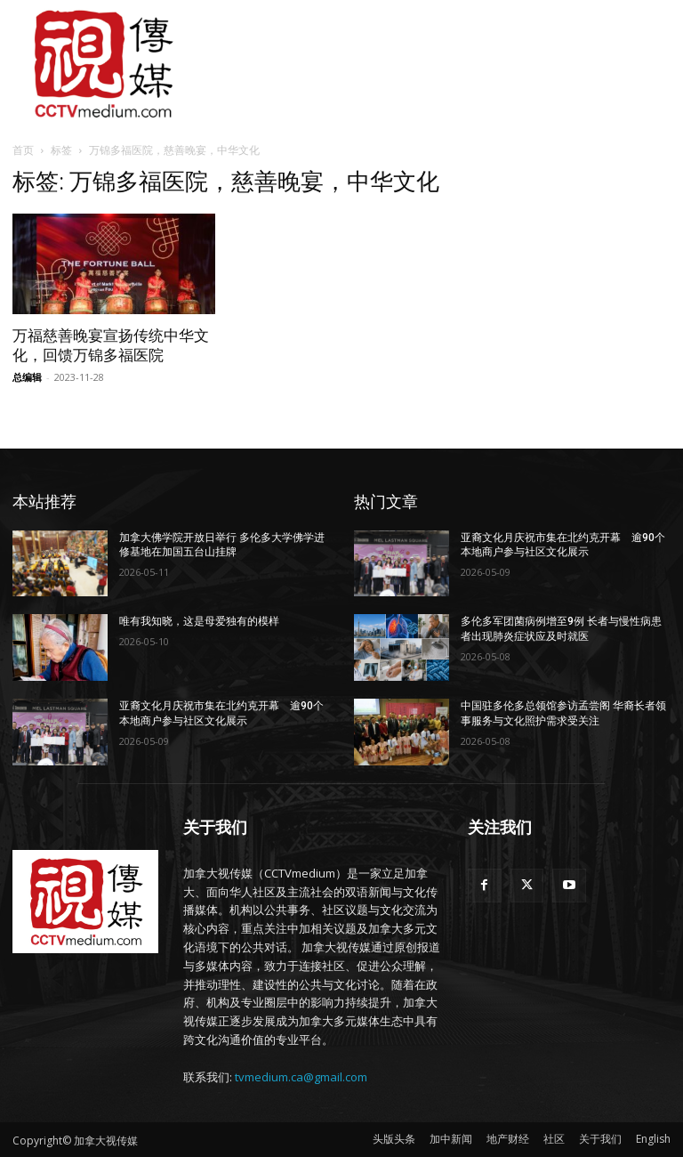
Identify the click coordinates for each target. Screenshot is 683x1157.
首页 (23, 150)
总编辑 (27, 377)
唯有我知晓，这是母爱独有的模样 (199, 621)
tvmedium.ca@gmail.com (301, 1077)
